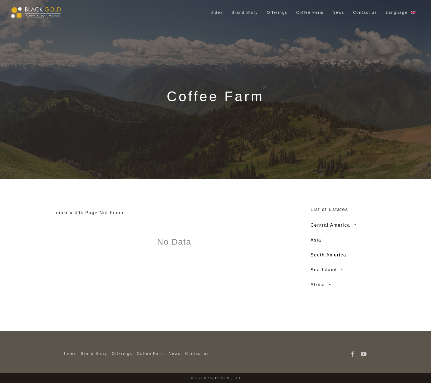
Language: (401, 12)
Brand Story (245, 12)
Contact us (365, 12)
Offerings (277, 12)
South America (328, 255)
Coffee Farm (310, 12)
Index (217, 12)
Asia (316, 240)
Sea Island (324, 269)
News (338, 12)
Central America (330, 225)
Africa (318, 284)
